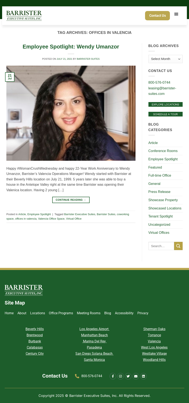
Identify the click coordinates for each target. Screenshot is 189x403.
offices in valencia (26, 218)
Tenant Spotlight (160, 216)
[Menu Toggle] (176, 16)
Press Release (159, 192)
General (154, 184)
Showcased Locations (165, 208)
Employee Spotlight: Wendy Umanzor (71, 47)
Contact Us (55, 376)
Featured (155, 167)
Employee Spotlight (39, 214)
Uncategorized (159, 224)
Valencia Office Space (51, 218)
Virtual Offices (158, 232)
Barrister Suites (88, 59)
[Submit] (178, 246)
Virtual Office (74, 218)
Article (22, 214)
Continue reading (71, 200)
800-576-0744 (159, 82)
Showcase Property (163, 200)
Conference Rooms (163, 151)
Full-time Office (159, 175)
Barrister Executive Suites (79, 214)
